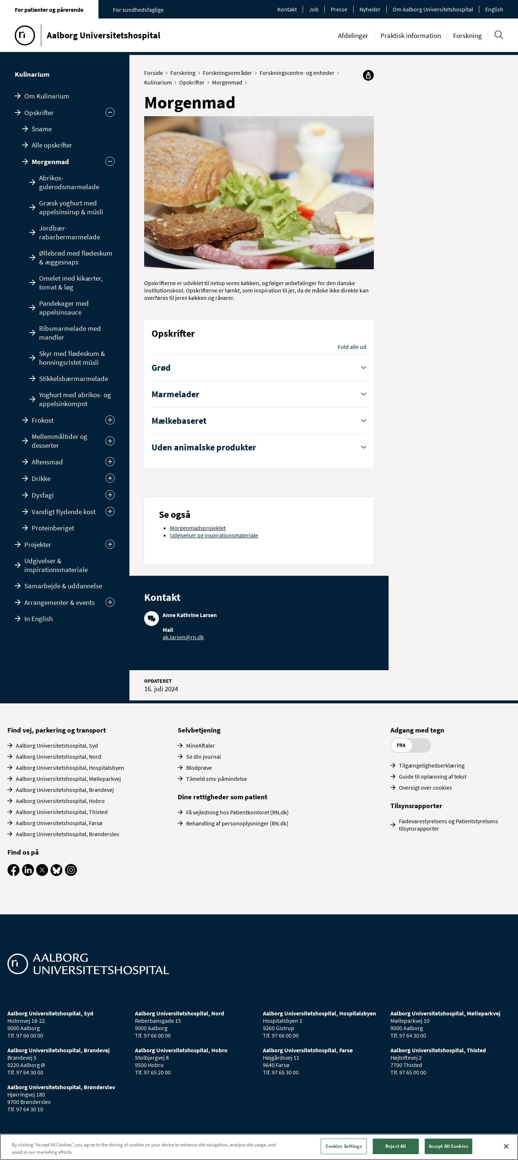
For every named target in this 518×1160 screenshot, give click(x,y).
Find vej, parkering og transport (56, 730)
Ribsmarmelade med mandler (70, 333)
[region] (259, 1147)
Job (314, 9)
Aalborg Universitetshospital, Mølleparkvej (68, 778)
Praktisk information (410, 35)
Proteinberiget (53, 527)
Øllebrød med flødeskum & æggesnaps (75, 257)
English (494, 9)
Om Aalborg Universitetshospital (433, 9)
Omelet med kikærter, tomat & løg (71, 282)
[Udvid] (110, 420)
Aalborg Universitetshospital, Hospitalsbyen (70, 767)
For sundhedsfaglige (138, 9)
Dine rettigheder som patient (222, 796)
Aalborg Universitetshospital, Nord (58, 756)
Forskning (467, 35)
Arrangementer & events (59, 602)
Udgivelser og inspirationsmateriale (214, 535)
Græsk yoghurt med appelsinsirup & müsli (71, 207)
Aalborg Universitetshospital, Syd (57, 745)
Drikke (41, 478)
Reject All (395, 1146)
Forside (155, 73)
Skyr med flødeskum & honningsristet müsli (72, 358)
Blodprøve (199, 767)
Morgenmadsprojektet (198, 527)
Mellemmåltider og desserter (59, 441)
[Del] (368, 75)
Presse (339, 9)
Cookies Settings (344, 1146)
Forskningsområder (229, 73)
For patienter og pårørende (49, 9)
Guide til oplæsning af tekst (432, 776)
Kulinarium (32, 74)
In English (38, 618)
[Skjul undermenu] (110, 112)
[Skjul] (110, 161)
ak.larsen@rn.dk (183, 637)
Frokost (42, 420)
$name (42, 128)
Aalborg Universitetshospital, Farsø (59, 823)
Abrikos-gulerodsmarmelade (69, 182)
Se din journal (203, 756)
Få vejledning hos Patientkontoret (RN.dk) (237, 812)
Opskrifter (39, 112)
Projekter (37, 544)
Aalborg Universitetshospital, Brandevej (65, 789)
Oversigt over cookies (425, 787)
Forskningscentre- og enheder (299, 73)
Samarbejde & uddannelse (63, 585)
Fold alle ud (352, 346)
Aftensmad (47, 461)
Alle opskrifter (52, 145)
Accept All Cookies (448, 1146)
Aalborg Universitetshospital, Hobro (60, 800)
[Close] (506, 1146)
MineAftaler (200, 745)
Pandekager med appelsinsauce (64, 307)
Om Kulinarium (46, 95)
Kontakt (287, 9)
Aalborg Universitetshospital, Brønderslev (67, 834)
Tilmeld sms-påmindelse (216, 778)
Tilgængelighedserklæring (432, 765)
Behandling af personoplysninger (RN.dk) (237, 823)
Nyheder (369, 9)
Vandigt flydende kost (63, 511)
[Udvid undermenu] (110, 544)
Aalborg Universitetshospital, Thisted (62, 812)
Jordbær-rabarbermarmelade (69, 232)
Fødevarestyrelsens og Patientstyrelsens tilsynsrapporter (448, 824)
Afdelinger (353, 35)
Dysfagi (43, 495)
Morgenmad (50, 161)
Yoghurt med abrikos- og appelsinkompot (75, 399)
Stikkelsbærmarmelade (73, 378)
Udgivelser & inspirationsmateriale (56, 565)
